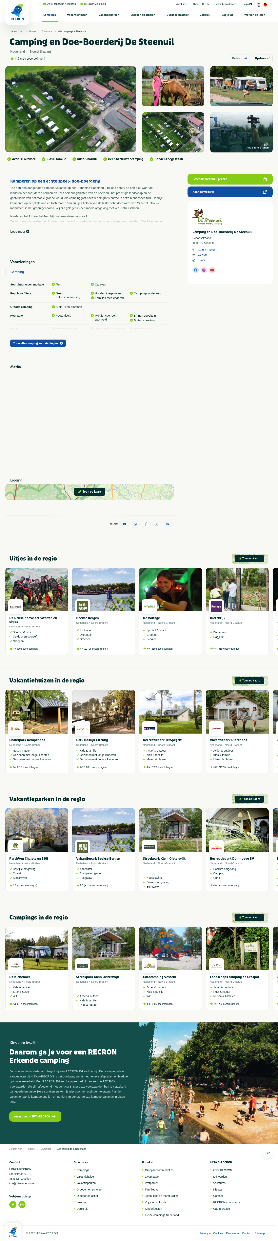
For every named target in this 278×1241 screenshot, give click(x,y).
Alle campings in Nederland (72, 31)
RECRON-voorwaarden (227, 1202)
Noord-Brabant (32, 626)
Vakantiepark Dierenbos (228, 740)
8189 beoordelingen (228, 648)
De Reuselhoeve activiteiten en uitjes (33, 620)
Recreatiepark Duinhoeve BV (232, 859)
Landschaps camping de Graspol (234, 977)
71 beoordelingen (27, 885)
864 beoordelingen (32, 58)
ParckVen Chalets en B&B (28, 859)
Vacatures (181, 4)
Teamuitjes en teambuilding (162, 1195)
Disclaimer (232, 1233)
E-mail (202, 260)
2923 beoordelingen (162, 767)
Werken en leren (254, 15)
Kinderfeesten (153, 1208)
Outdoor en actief (178, 15)
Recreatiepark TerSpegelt (162, 740)
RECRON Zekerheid (93, 4)
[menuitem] (49, 15)
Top (267, 1152)
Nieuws (217, 1189)
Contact (218, 1195)
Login (247, 4)
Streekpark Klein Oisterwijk (164, 859)
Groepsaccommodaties (159, 1170)
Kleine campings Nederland (162, 1215)
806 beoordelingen (28, 648)
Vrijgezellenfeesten (156, 1202)
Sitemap (260, 1233)
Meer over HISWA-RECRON (34, 1116)
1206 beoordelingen (162, 1004)
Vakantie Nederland (226, 4)
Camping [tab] (17, 272)
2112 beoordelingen (228, 767)
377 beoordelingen (28, 1004)
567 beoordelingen (228, 885)
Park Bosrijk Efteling (92, 740)
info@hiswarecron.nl (21, 1183)
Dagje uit (227, 15)
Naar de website (229, 192)
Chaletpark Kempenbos (27, 740)
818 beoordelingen (28, 767)
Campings (49, 15)
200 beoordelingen (228, 1004)
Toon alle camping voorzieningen (38, 343)
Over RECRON (201, 4)
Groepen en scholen (142, 15)
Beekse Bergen (87, 618)
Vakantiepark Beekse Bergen (98, 859)
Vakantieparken (109, 15)
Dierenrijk (217, 618)
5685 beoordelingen (95, 767)
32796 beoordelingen (96, 648)
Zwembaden (152, 1176)
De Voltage (151, 618)
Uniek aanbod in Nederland (59, 4)
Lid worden (220, 1176)
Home (32, 31)
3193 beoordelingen (162, 648)
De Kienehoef (19, 977)
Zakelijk (205, 15)
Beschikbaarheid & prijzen (229, 179)
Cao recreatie (221, 1208)
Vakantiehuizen (77, 15)
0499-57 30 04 (206, 249)
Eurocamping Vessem (159, 977)
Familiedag (151, 1189)
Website (203, 255)
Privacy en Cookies (211, 1233)
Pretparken (151, 1183)
